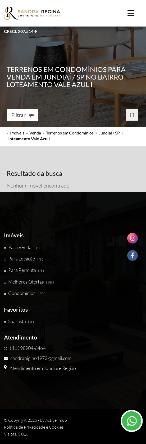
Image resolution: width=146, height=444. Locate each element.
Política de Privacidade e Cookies (34, 427)
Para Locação (23, 259)
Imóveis (17, 132)
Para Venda (24, 247)
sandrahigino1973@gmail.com (37, 358)
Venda (35, 132)
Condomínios (24, 293)
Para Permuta (24, 270)
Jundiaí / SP (109, 132)
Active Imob (56, 420)
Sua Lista (19, 321)
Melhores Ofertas (29, 282)
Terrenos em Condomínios (70, 132)
